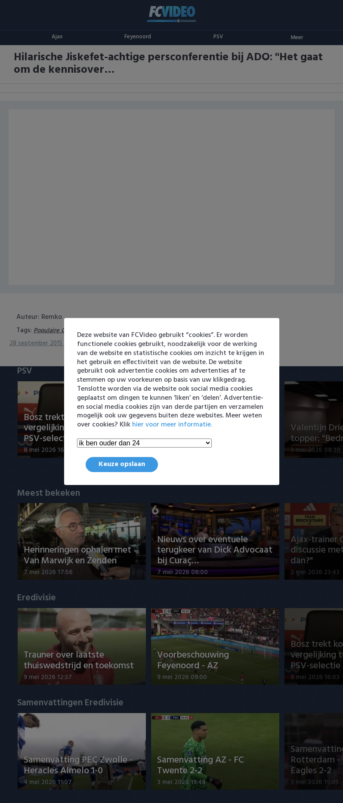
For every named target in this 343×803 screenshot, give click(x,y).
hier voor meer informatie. (172, 424)
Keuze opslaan (122, 464)
